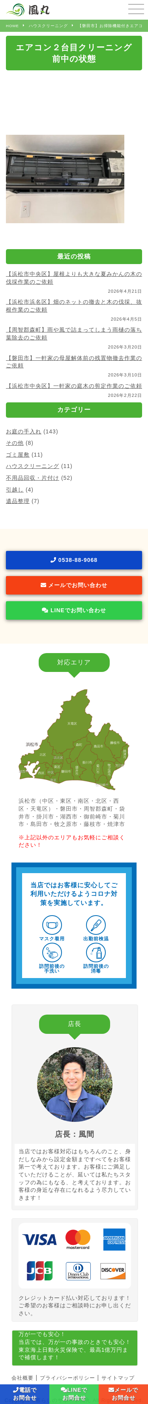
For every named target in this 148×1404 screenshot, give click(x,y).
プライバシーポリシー (67, 1378)
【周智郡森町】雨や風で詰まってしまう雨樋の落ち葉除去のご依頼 (74, 334)
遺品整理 (18, 501)
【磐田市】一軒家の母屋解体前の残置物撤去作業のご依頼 (74, 362)
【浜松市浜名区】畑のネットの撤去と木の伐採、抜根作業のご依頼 (74, 306)
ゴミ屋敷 (18, 454)
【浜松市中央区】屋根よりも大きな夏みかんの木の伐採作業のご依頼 (74, 278)
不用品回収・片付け (32, 478)
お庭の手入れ (23, 431)
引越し (15, 489)
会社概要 (22, 1378)
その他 (15, 443)
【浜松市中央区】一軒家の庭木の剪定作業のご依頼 (74, 386)
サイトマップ (118, 1378)
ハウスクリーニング (32, 466)
